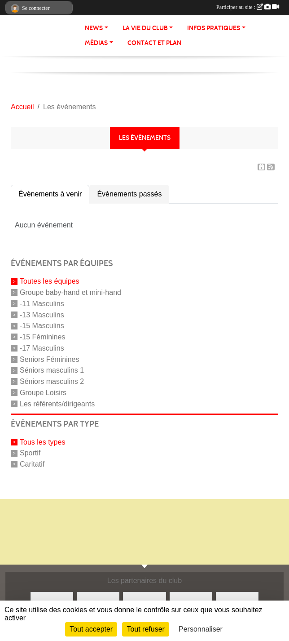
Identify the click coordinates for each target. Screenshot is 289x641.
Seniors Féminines (49, 359)
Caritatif (32, 464)
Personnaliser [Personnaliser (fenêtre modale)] (201, 629)
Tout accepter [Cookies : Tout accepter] (91, 629)
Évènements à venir (50, 194)
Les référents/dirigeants (57, 403)
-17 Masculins (42, 348)
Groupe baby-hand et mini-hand (70, 292)
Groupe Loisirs (43, 392)
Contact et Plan (154, 43)
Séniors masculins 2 (52, 381)
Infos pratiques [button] (213, 28)
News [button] (94, 28)
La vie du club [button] (145, 28)
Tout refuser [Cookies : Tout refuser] (145, 629)
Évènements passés (129, 194)
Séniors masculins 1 (52, 370)
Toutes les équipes (49, 281)
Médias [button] (96, 43)
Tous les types (42, 441)
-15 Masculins (42, 325)
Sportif (30, 453)
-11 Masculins (42, 303)
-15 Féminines (42, 337)
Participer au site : (247, 7)
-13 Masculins (42, 314)
